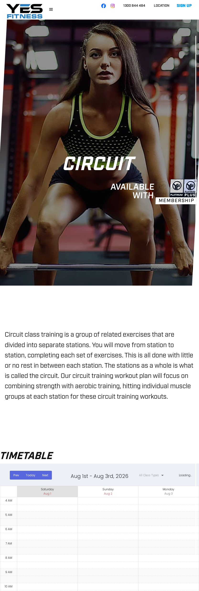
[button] (51, 9)
